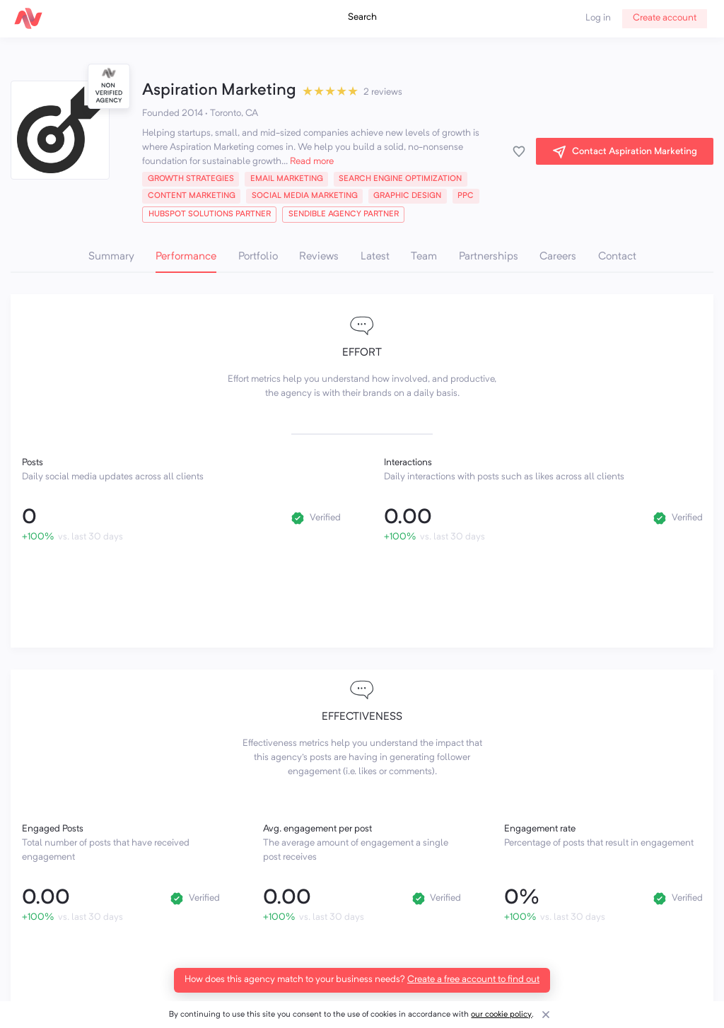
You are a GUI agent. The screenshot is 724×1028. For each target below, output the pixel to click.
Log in (598, 18)
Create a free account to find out (473, 979)
